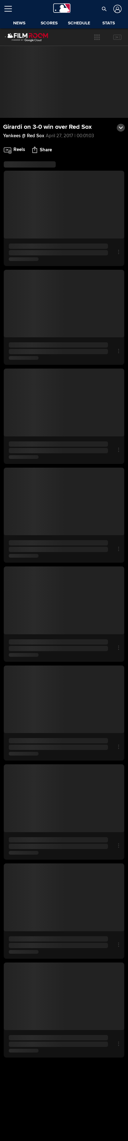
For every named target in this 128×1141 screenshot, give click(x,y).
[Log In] (117, 8)
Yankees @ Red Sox (23, 135)
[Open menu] (10, 9)
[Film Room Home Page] (21, 37)
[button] (97, 37)
